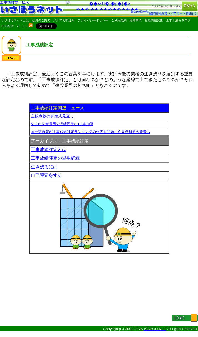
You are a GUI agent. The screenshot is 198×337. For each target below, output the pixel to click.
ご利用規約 (119, 20)
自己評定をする (46, 175)
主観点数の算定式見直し (52, 116)
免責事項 (135, 20)
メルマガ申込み (64, 20)
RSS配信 (7, 26)
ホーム (21, 26)
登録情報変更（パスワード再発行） (173, 13)
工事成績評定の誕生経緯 (55, 158)
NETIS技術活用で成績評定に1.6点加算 (62, 124)
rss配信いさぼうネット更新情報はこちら (31, 25)
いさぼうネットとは (15, 20)
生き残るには (44, 166)
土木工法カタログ (178, 20)
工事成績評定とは (48, 149)
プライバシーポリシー (93, 20)
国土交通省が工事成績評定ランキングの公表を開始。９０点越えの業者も (90, 132)
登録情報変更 (154, 20)
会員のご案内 (41, 20)
